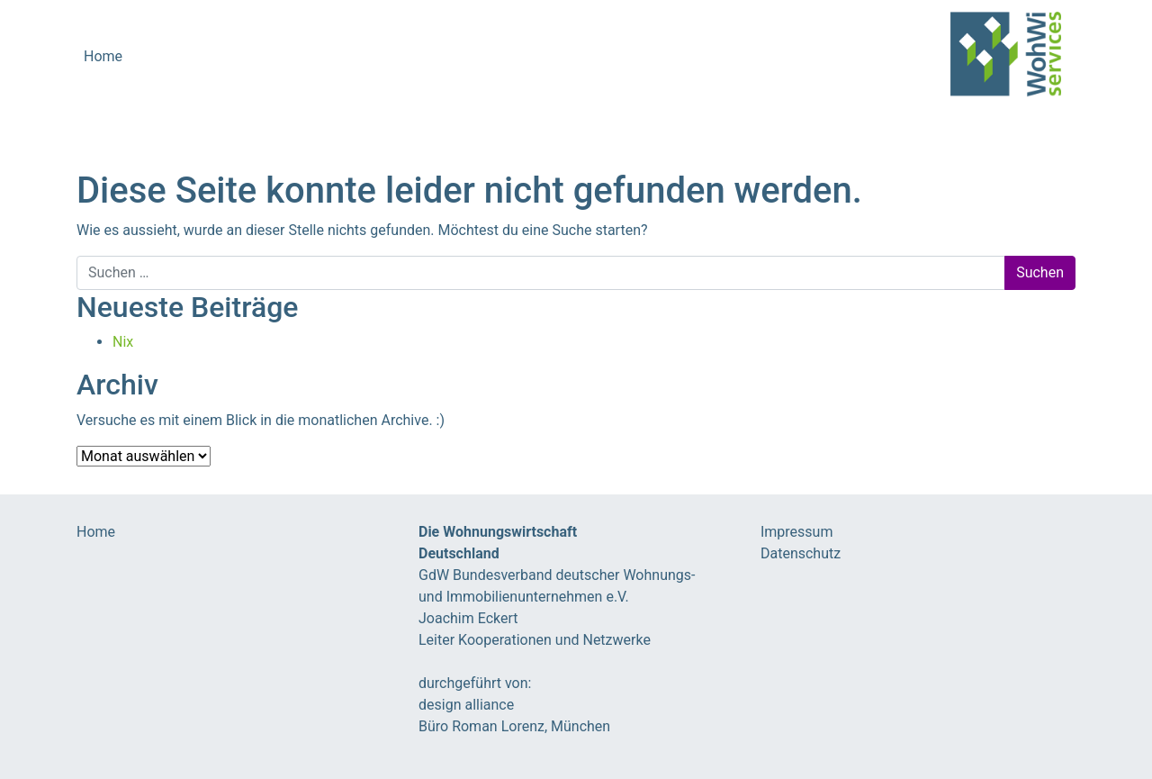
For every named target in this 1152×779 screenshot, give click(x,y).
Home (103, 56)
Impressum (796, 531)
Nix (122, 341)
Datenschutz (800, 553)
